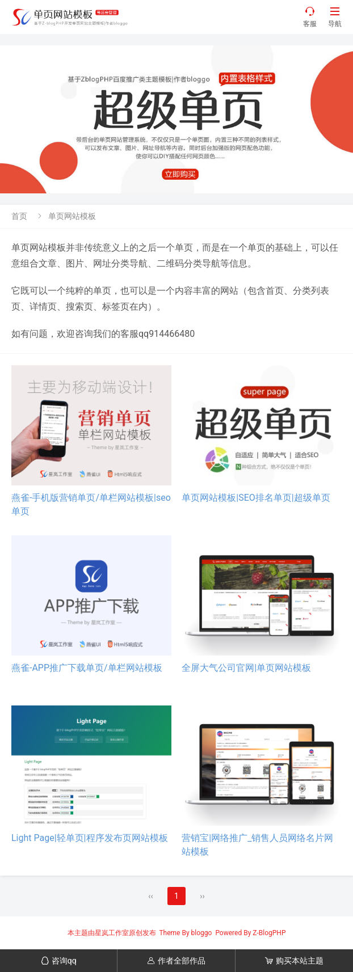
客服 (310, 17)
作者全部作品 (176, 960)
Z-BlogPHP (269, 933)
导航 (335, 17)
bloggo (201, 933)
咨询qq (59, 960)
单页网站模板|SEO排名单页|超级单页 (256, 497)
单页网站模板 (72, 216)
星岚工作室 (112, 933)
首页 (19, 216)
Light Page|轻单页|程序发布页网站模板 (89, 837)
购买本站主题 (294, 960)
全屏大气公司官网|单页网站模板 (246, 667)
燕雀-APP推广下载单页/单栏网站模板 (86, 667)
